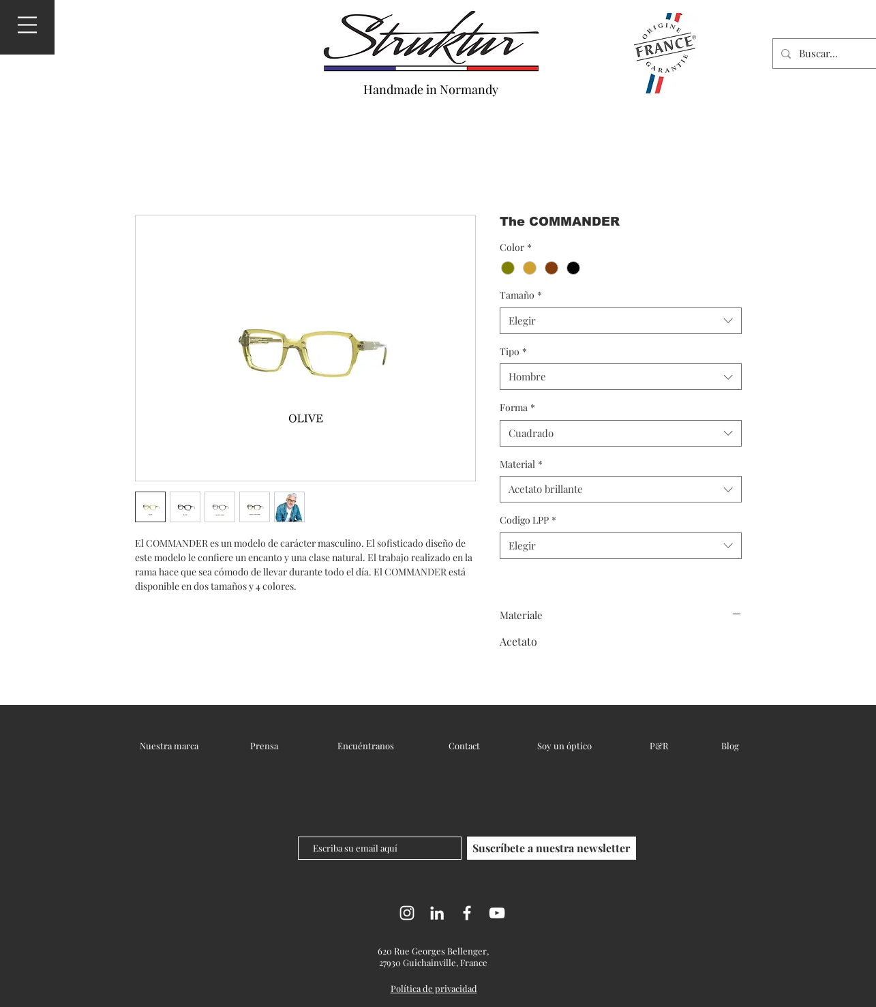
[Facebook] (467, 912)
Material (521, 463)
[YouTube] (497, 912)
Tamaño (521, 294)
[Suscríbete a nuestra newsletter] (551, 848)
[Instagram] (407, 912)
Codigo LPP (528, 519)
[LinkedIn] (437, 912)
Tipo (513, 351)
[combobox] (621, 320)
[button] (27, 25)
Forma (517, 407)
